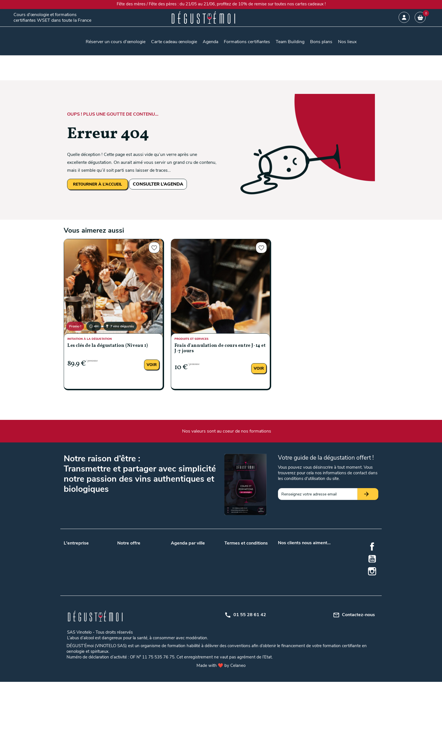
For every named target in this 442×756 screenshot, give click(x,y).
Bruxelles (202, 591)
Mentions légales (239, 562)
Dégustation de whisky (137, 634)
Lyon (175, 569)
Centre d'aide (235, 591)
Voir (152, 364)
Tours (199, 584)
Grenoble (202, 604)
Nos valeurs (74, 549)
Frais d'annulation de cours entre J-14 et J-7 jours (220, 348)
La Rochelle (181, 612)
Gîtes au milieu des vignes (140, 626)
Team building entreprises (139, 556)
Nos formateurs (77, 571)
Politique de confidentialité (247, 569)
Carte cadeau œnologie (137, 549)
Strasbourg (204, 634)
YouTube (372, 559)
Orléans (201, 619)
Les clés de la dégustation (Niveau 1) (107, 345)
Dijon (175, 604)
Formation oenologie (135, 648)
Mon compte (235, 584)
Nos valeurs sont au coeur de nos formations (226, 431)
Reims (176, 626)
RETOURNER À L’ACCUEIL (97, 184)
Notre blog (73, 556)
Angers (200, 549)
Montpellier (180, 619)
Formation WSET (132, 591)
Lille (197, 562)
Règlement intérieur (241, 598)
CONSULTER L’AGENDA (158, 184)
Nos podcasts (76, 563)
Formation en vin (132, 641)
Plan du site (234, 576)
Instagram (372, 571)
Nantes (177, 576)
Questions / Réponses (136, 584)
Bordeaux (179, 562)
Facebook (372, 546)
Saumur (178, 634)
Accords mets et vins (135, 612)
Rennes (200, 626)
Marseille (201, 569)
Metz (198, 612)
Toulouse (179, 584)
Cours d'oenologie (133, 619)
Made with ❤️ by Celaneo (221, 739)
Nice (174, 641)
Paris (198, 576)
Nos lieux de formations (138, 576)
